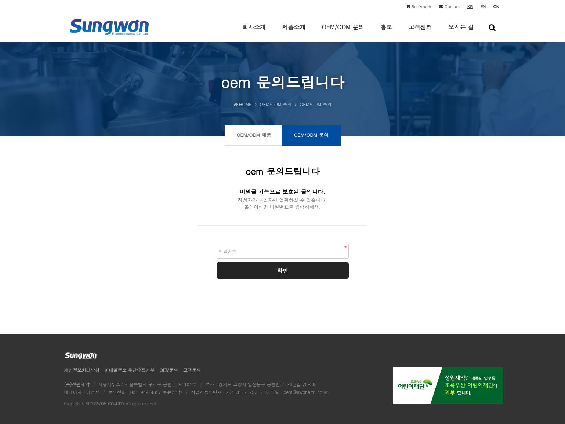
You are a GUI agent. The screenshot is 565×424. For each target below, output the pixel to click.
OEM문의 (169, 370)
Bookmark (419, 6)
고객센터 (420, 32)
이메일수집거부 (130, 370)
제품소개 (293, 32)
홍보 (386, 32)
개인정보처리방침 (81, 370)
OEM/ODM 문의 (343, 32)
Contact (449, 6)
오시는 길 (461, 32)
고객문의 (192, 370)
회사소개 (254, 32)
